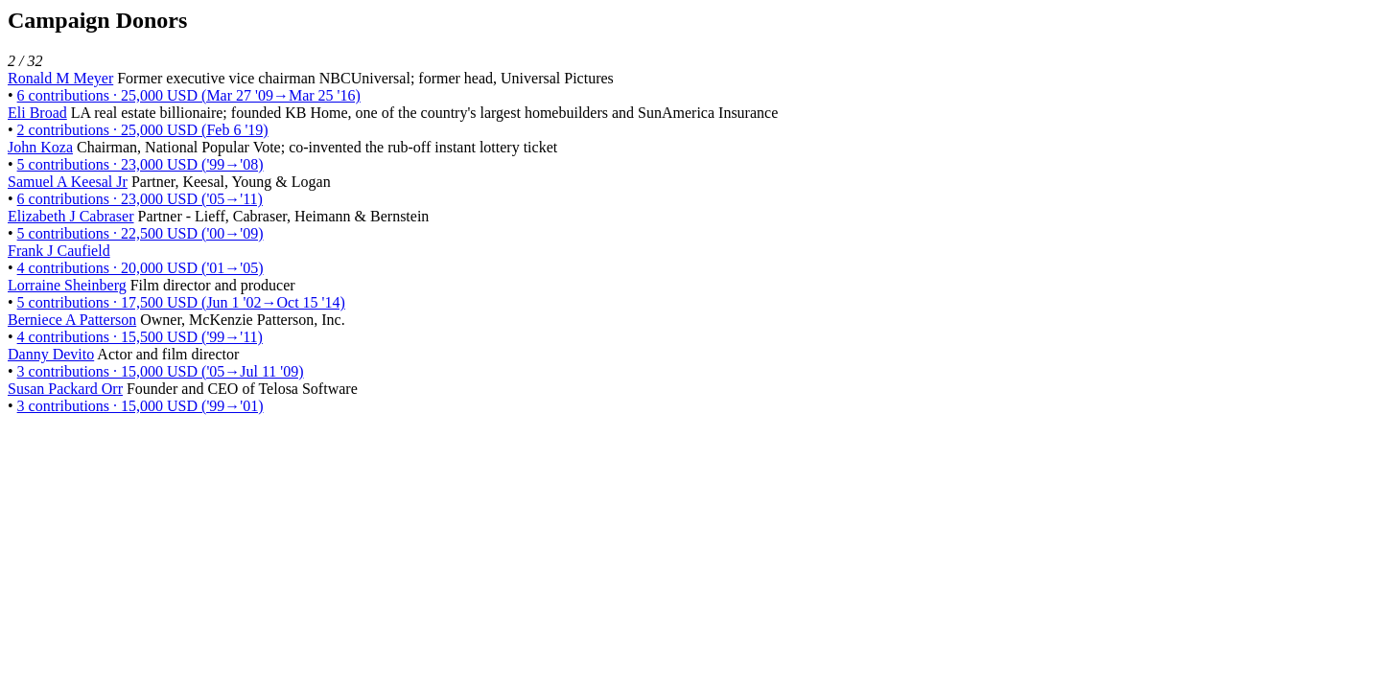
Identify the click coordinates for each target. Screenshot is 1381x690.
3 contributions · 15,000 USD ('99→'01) (140, 406)
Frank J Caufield (59, 250)
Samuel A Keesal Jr (68, 181)
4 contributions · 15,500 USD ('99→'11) (140, 337)
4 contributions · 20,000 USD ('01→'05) (140, 268)
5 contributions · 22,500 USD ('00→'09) (140, 233)
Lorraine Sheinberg (67, 285)
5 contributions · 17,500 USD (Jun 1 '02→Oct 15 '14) (181, 302)
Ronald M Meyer (60, 78)
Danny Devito (51, 354)
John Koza (40, 147)
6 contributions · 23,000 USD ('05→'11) (140, 199)
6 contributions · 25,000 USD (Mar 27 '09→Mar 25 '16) (189, 95)
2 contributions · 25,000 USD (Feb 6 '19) (143, 130)
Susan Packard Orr (65, 388)
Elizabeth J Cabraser (71, 216)
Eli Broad (37, 112)
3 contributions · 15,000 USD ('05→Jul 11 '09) (160, 371)
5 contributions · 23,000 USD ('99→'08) (140, 164)
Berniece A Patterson (72, 319)
